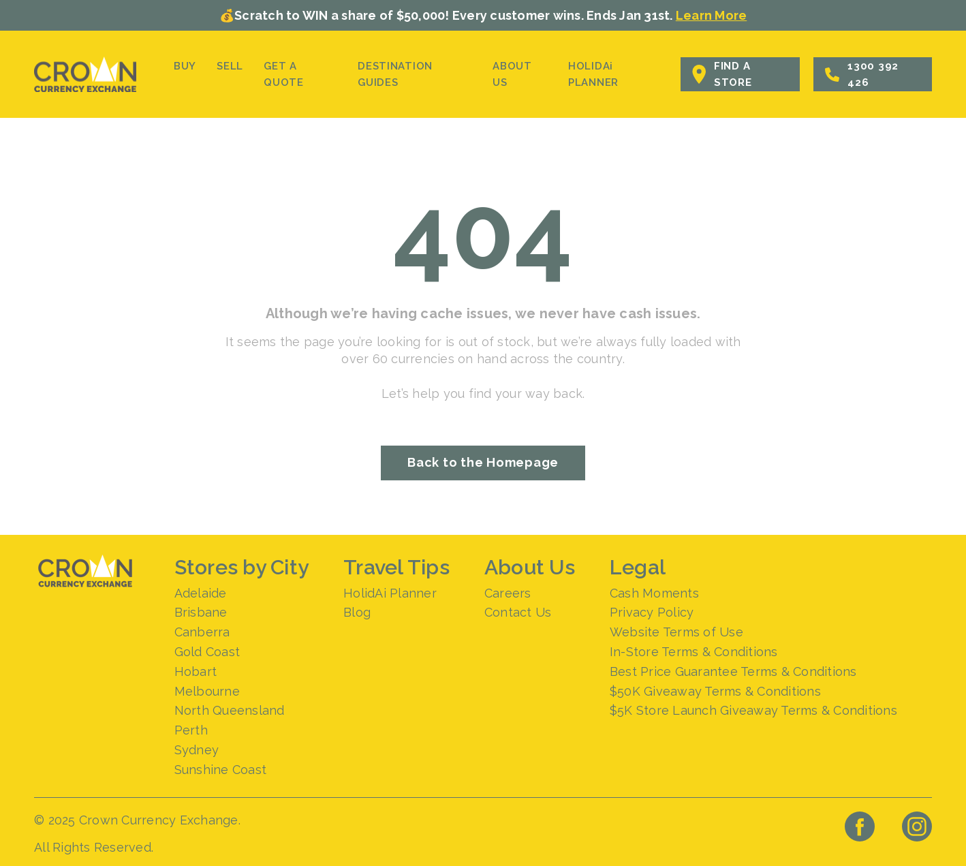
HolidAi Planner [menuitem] (390, 593)
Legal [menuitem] (638, 567)
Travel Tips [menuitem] (396, 567)
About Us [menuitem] (529, 567)
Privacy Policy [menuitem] (652, 612)
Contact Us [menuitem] (518, 612)
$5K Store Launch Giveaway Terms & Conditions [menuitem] (753, 710)
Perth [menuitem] (191, 730)
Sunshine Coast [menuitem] (220, 769)
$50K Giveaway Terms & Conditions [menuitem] (715, 691)
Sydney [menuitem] (196, 750)
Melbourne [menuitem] (207, 691)
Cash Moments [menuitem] (654, 593)
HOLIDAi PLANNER (593, 74)
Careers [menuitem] (507, 593)
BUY (185, 66)
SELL (230, 66)
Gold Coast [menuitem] (207, 652)
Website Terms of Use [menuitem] (676, 632)
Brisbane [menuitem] (201, 612)
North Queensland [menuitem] (229, 710)
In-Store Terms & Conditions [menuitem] (694, 652)
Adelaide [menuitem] (200, 593)
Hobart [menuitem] (195, 671)
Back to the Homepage (483, 462)
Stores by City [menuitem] (241, 567)
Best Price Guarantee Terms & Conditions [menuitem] (733, 671)
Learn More (711, 15)
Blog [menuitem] (357, 612)
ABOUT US (512, 74)
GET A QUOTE (284, 74)
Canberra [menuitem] (202, 632)
